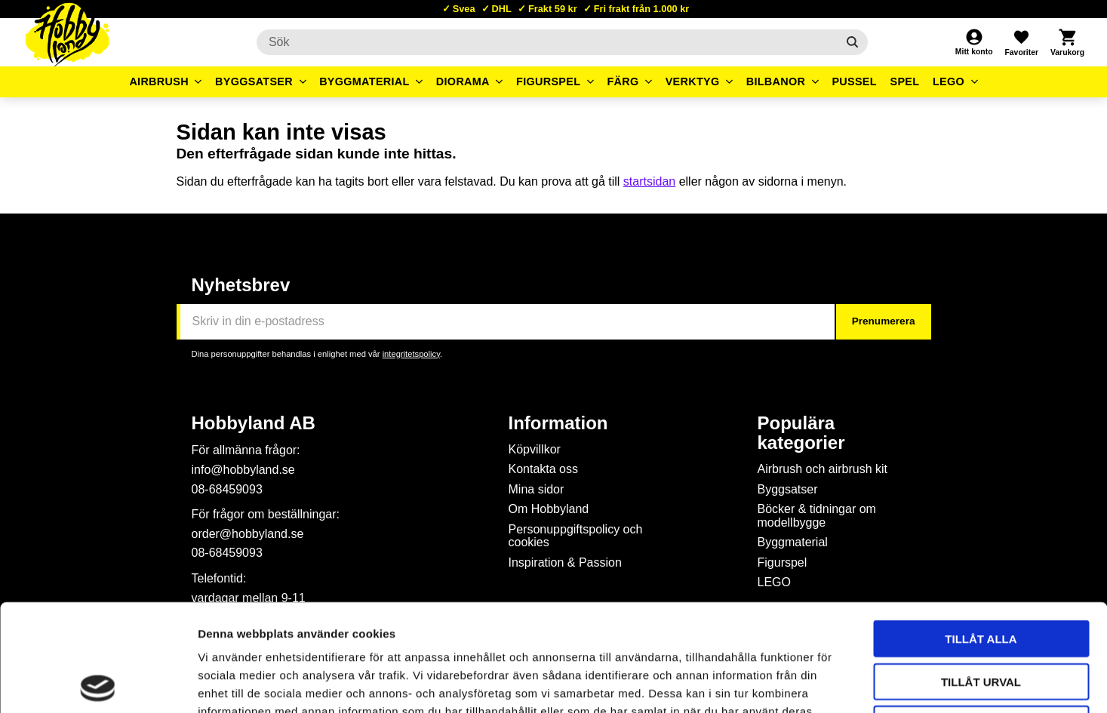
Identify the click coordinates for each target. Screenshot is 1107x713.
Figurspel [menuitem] (548, 81)
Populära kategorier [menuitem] (801, 433)
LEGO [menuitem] (948, 81)
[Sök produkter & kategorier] (547, 42)
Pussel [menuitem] (854, 81)
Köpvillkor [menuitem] (535, 449)
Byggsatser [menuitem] (254, 81)
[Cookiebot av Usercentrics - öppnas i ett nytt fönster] (98, 683)
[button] (1021, 42)
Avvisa (981, 616)
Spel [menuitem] (905, 81)
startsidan (649, 181)
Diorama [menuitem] (463, 81)
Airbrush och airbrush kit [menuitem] (823, 469)
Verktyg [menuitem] (693, 81)
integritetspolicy (411, 353)
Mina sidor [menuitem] (536, 489)
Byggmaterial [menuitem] (364, 81)
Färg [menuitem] (622, 81)
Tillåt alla (980, 531)
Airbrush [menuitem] (159, 81)
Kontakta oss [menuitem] (544, 469)
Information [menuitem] (558, 423)
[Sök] (852, 42)
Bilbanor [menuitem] (776, 81)
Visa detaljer (819, 683)
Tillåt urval (981, 574)
